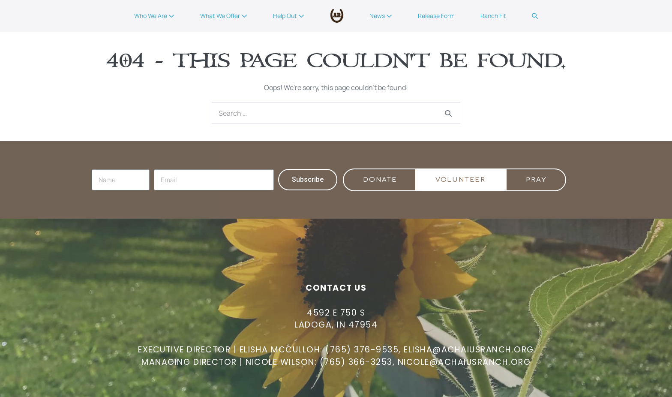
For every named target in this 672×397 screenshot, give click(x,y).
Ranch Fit (493, 16)
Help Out (288, 16)
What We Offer (223, 16)
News (380, 16)
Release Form (436, 16)
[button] (535, 15)
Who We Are (154, 16)
